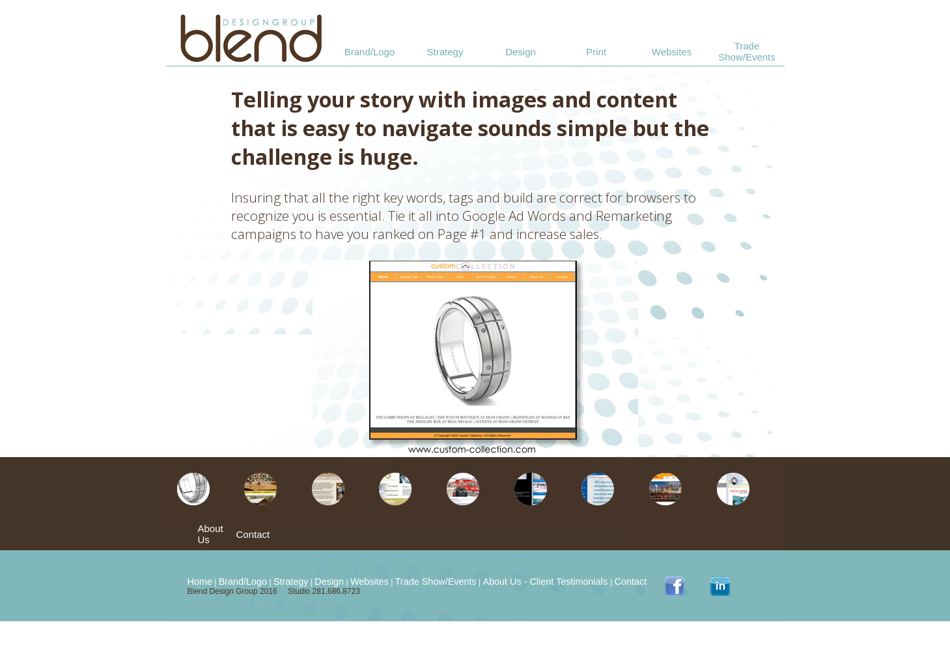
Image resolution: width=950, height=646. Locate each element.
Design (520, 51)
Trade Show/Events (746, 51)
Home (200, 581)
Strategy (445, 51)
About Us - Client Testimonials (546, 581)
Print (596, 51)
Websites (672, 51)
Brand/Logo (369, 51)
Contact (253, 534)
